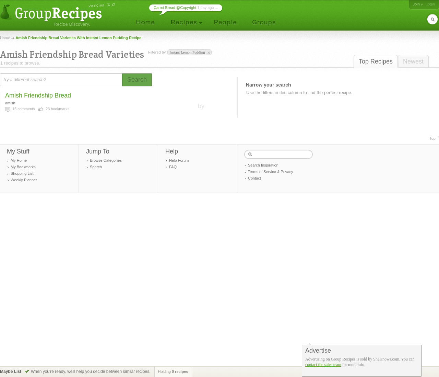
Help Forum (179, 160)
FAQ (173, 167)
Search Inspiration (263, 165)
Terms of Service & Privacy (270, 172)
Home (5, 38)
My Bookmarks (23, 167)
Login (430, 4)
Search (96, 167)
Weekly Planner (24, 180)
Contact (254, 178)
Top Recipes (376, 61)
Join (416, 4)
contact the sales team (323, 364)
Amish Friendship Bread (38, 95)
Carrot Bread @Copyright (175, 7)
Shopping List (22, 173)
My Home (19, 160)
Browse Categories (106, 160)
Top (432, 138)
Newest (413, 61)
